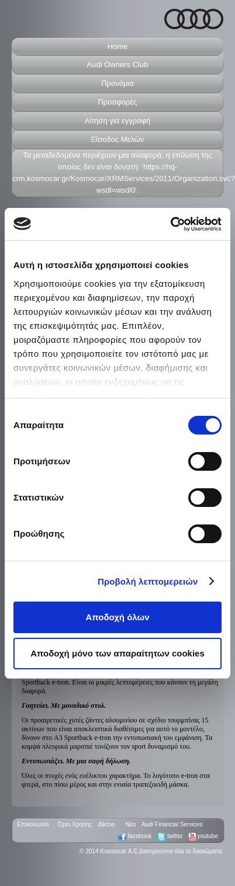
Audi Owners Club (117, 64)
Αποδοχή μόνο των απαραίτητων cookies (117, 653)
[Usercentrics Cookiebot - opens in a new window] (170, 224)
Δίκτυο (106, 824)
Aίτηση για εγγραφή (118, 120)
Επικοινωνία (30, 824)
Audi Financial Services (171, 824)
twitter (169, 836)
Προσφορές (117, 102)
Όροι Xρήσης (73, 824)
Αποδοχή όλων (117, 617)
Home (118, 46)
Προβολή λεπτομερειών (148, 581)
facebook (134, 836)
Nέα (128, 824)
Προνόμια (117, 83)
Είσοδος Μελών (117, 139)
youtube (203, 836)
